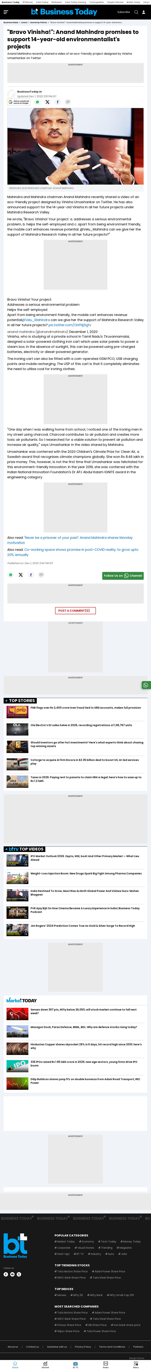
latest (24, 23)
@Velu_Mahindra (36, 320)
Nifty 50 (78, 1296)
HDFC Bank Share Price (71, 1278)
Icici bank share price (127, 1326)
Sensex (61, 1296)
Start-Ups (63, 1254)
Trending (106, 1248)
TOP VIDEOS (26, 849)
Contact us (32, 1347)
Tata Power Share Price (101, 1332)
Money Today (132, 1242)
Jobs (124, 1254)
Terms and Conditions (112, 1347)
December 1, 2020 (83, 332)
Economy (88, 1242)
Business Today (10, 2)
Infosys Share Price (69, 1326)
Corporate (63, 1248)
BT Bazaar (28, 2)
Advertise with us (57, 1347)
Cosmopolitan (96, 2)
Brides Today (133, 2)
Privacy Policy (83, 1347)
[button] (136, 1365)
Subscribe (124, 12)
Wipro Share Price (68, 1332)
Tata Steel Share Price (107, 1278)
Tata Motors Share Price (72, 1272)
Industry (96, 1254)
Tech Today (108, 1242)
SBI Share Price (97, 1326)
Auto (111, 1254)
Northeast (56, 2)
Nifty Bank (96, 1296)
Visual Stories (86, 1248)
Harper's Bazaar (115, 2)
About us (13, 1347)
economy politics (38, 23)
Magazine (126, 1248)
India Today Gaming (75, 2)
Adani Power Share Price (110, 1272)
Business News (11, 23)
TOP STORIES (22, 701)
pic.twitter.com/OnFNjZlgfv (70, 325)
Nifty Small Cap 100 (122, 1296)
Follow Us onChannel (123, 577)
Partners (138, 1347)
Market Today (66, 1242)
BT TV (80, 1254)
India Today (42, 2)
